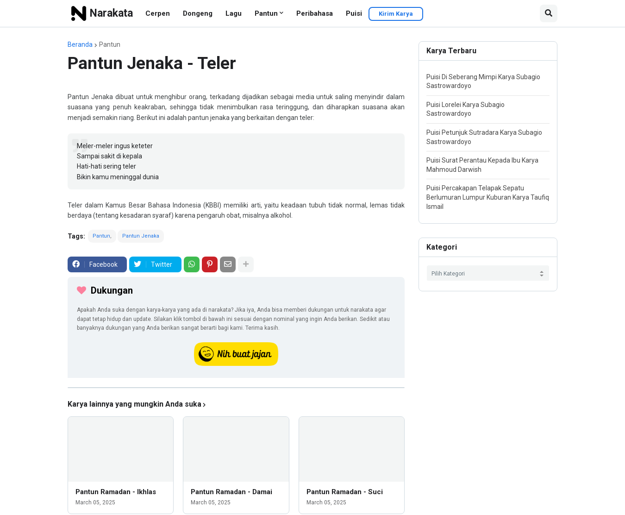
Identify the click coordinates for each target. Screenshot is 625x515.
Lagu (233, 13)
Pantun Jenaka (140, 236)
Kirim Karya (396, 13)
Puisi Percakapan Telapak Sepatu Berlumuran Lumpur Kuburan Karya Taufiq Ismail (487, 197)
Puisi (354, 13)
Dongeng (197, 13)
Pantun (266, 13)
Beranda (80, 44)
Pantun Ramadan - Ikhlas (115, 492)
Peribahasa (314, 13)
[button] (548, 13)
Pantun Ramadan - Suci (344, 492)
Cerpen (157, 13)
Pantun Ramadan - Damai (231, 492)
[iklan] (236, 387)
